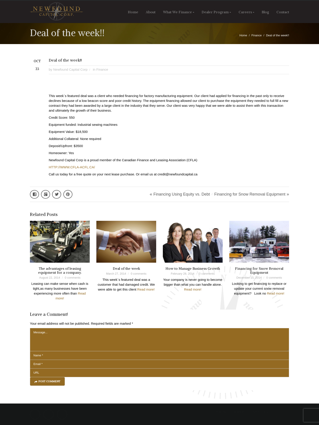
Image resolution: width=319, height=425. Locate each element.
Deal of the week (126, 268)
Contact (282, 12)
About (151, 12)
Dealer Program (215, 12)
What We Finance (177, 12)
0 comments (72, 277)
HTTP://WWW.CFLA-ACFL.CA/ (72, 167)
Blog (265, 12)
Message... (159, 339)
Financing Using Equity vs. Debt (181, 194)
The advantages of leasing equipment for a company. (60, 270)
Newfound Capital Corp (70, 69)
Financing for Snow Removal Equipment (249, 194)
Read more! (146, 289)
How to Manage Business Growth (192, 268)
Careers (245, 12)
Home (133, 12)
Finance (256, 35)
